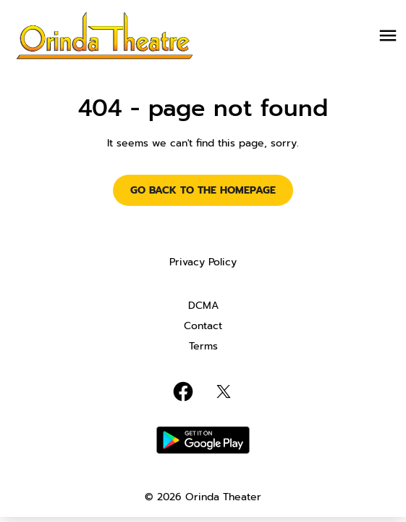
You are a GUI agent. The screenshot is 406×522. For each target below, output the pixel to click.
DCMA (203, 305)
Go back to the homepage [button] (203, 190)
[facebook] (183, 391)
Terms (203, 346)
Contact (203, 326)
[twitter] (223, 391)
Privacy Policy (203, 262)
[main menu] (388, 35)
